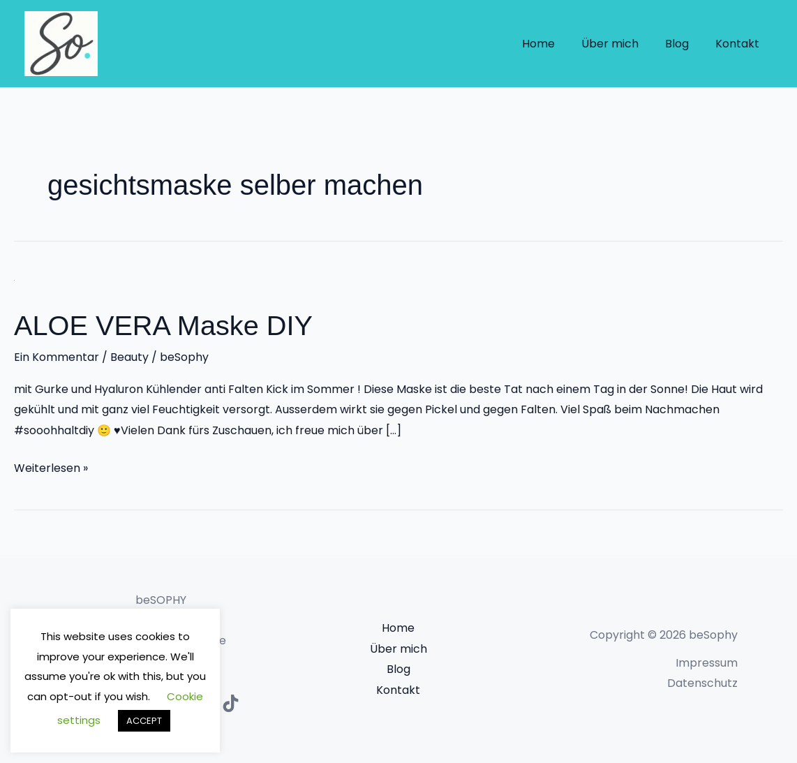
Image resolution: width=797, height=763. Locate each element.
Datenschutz (702, 683)
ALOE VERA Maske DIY (164, 325)
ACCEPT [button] (144, 720)
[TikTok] (230, 703)
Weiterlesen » (51, 466)
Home (553, 44)
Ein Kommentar (56, 357)
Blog (683, 44)
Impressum (707, 662)
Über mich (620, 44)
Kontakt (739, 44)
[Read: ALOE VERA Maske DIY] (14, 280)
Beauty (129, 357)
